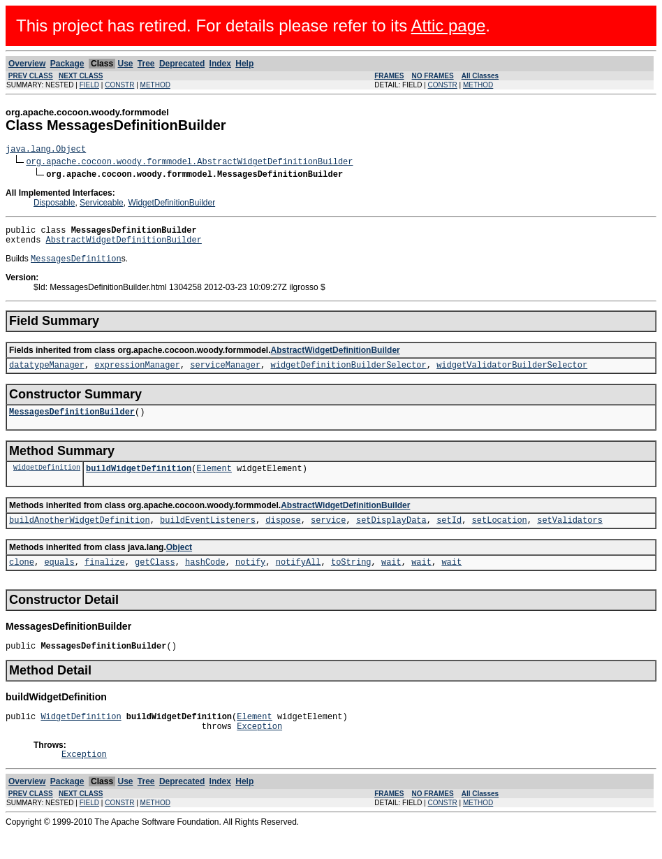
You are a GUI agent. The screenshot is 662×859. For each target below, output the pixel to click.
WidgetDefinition (46, 481)
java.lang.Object (46, 151)
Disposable (54, 205)
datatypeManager (46, 374)
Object (179, 563)
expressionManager (136, 374)
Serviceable (102, 205)
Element (213, 482)
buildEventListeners (208, 536)
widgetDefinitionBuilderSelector (348, 374)
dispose (282, 536)
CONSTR (119, 85)
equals (59, 580)
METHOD (155, 85)
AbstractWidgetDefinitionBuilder (124, 246)
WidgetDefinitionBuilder (171, 205)
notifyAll (298, 580)
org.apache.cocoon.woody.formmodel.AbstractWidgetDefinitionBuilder (189, 163)
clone (21, 580)
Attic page (448, 25)
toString (351, 580)
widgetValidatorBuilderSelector (511, 374)
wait (391, 580)
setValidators (570, 536)
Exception (259, 750)
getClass (155, 580)
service (328, 536)
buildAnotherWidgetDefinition (79, 536)
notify (250, 580)
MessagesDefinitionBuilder (72, 423)
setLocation (499, 536)
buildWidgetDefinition (138, 482)
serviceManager (225, 374)
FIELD (89, 85)
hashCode (205, 580)
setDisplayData (391, 536)
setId (449, 536)
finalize (104, 580)
